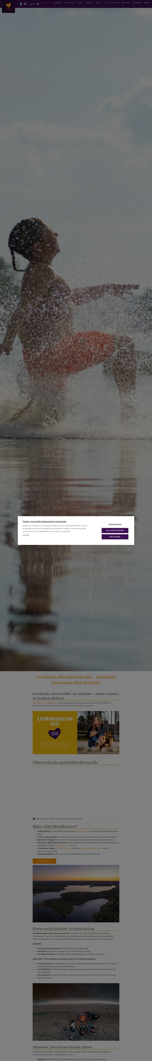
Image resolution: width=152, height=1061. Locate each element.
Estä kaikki (115, 537)
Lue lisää (26, 535)
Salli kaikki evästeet (115, 530)
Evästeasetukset (115, 524)
